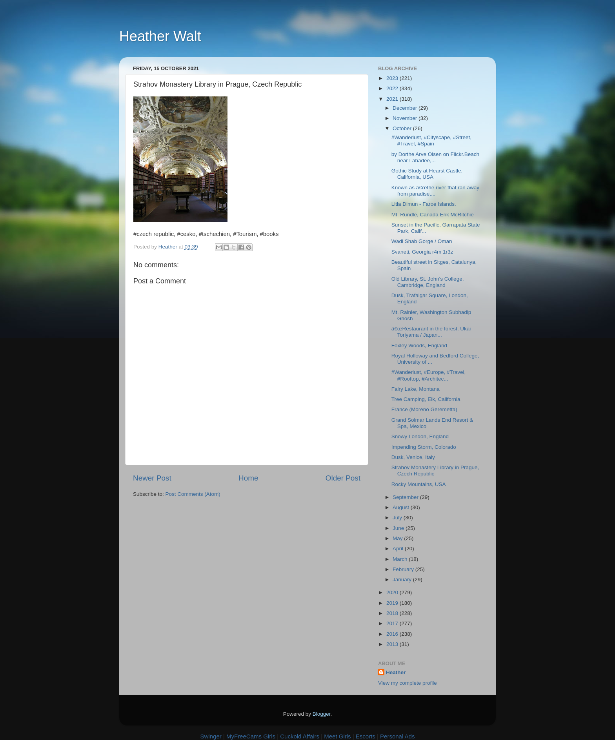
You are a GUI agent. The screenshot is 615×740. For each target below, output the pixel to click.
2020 (393, 592)
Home (248, 478)
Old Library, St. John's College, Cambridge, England (427, 282)
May (398, 538)
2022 (393, 88)
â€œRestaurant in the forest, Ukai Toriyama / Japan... (431, 332)
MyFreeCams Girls (250, 736)
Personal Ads (397, 736)
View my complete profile (407, 683)
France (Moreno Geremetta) (424, 409)
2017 (393, 623)
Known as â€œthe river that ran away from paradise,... (435, 191)
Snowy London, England (420, 436)
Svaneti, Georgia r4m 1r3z (422, 252)
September (406, 497)
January (403, 579)
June (399, 528)
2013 (393, 644)
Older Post (343, 478)
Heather (396, 672)
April (399, 548)
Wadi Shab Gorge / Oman (421, 241)
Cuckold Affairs (299, 736)
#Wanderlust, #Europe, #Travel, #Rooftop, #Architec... (428, 375)
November (405, 118)
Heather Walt (160, 36)
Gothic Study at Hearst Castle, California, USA (427, 174)
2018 (393, 613)
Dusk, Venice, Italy (413, 457)
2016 (393, 634)
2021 (393, 99)
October (403, 128)
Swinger (211, 736)
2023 (393, 78)
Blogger (322, 714)
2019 (393, 603)
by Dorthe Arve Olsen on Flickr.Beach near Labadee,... (435, 157)
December (405, 108)
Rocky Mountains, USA (418, 484)
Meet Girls (337, 736)
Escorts (365, 736)
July (398, 518)
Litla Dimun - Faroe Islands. (423, 204)
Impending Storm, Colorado (423, 447)
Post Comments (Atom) (193, 494)
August (402, 507)
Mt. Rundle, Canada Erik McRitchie (432, 215)
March (401, 559)
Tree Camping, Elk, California (425, 399)
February (404, 569)
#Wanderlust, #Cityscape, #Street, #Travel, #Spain (431, 140)
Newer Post (152, 478)
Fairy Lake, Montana (415, 389)
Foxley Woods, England (419, 345)
